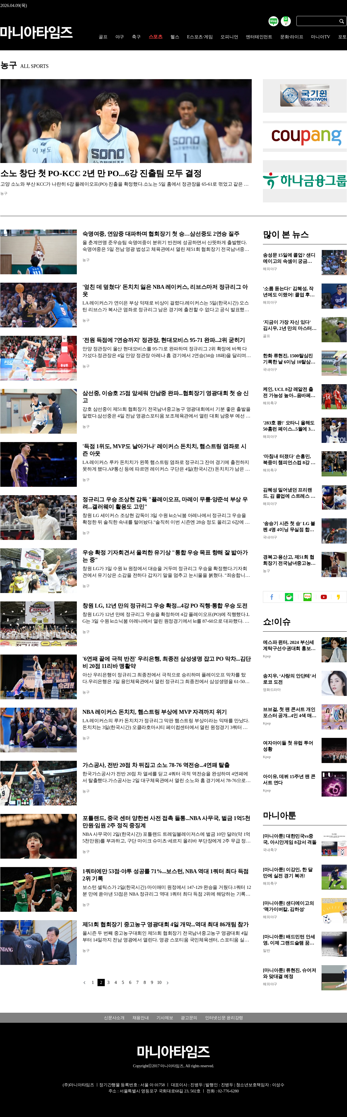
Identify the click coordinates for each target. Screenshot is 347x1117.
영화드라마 (272, 690)
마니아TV (320, 36)
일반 (266, 950)
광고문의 (189, 1018)
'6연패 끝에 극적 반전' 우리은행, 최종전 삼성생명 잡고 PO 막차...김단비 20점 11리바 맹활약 (166, 662)
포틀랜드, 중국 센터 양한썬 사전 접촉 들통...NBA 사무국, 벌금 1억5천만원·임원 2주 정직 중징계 (166, 821)
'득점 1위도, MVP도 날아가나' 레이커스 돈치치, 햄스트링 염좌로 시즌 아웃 (164, 450)
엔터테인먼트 (259, 36)
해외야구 (270, 269)
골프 (103, 36)
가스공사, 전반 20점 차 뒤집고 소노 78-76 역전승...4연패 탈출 (156, 765)
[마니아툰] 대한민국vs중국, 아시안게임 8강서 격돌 (290, 839)
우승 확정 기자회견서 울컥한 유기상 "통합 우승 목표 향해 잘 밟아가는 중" (165, 556)
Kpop (267, 656)
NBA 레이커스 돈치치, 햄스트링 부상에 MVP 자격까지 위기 (154, 712)
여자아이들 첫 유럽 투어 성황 (288, 746)
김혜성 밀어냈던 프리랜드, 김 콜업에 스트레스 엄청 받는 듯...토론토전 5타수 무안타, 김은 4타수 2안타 (289, 493)
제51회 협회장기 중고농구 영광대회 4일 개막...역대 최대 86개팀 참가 (165, 924)
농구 (4, 193)
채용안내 (140, 1018)
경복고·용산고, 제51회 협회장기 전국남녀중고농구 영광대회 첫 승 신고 (289, 560)
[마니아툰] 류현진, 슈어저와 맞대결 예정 (289, 973)
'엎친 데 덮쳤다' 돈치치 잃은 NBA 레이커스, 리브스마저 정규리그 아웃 (165, 290)
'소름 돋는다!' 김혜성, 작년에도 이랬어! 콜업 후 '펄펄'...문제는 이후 (288, 292)
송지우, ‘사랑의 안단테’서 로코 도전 (289, 679)
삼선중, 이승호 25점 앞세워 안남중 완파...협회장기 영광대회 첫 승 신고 (165, 396)
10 (159, 982)
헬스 (174, 36)
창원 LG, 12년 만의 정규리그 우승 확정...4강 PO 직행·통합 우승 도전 (165, 606)
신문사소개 (114, 1018)
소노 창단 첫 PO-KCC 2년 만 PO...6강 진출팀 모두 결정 (101, 173)
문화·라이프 (291, 36)
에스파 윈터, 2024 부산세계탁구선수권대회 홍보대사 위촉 (289, 646)
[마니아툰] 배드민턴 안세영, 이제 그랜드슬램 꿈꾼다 (289, 940)
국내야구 (270, 369)
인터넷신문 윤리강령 (224, 1018)
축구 (136, 36)
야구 (119, 36)
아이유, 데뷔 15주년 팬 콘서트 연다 (289, 779)
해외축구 (270, 403)
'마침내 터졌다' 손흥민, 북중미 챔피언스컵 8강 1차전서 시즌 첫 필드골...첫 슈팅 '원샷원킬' (290, 460)
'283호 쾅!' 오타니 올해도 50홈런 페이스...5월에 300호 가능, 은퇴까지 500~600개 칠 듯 (289, 426)
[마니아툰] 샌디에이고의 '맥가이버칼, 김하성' (288, 906)
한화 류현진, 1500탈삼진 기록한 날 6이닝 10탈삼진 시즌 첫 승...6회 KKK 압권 (289, 359)
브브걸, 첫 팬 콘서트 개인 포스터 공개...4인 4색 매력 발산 (289, 713)
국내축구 (270, 850)
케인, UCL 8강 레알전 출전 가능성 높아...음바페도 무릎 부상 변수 (289, 393)
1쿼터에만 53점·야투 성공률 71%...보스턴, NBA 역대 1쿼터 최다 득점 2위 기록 (165, 875)
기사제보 (164, 1018)
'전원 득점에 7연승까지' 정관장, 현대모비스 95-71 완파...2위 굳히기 (163, 340)
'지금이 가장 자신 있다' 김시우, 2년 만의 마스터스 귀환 (290, 326)
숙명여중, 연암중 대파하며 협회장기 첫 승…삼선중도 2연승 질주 (160, 234)
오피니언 (229, 36)
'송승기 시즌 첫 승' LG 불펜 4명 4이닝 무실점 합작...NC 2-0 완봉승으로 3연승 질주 (289, 527)
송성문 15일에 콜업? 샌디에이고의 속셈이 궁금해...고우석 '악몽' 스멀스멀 (289, 258)
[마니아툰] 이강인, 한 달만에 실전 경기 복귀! (288, 873)
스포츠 (156, 36)
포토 (342, 36)
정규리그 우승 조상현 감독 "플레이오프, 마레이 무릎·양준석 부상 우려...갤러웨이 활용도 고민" (165, 503)
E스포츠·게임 (200, 36)
